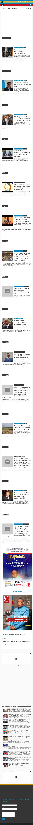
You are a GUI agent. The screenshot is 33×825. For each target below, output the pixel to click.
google (22, 2)
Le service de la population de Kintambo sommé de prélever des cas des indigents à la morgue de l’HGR (22, 187)
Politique (24, 80)
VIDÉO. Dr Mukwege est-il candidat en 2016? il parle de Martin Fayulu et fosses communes (22, 153)
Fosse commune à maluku (18, 47)
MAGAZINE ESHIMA (17, 591)
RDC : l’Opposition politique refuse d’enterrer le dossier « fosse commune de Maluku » (22, 118)
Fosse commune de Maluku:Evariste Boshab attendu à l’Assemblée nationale (20, 323)
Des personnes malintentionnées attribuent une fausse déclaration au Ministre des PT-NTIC (18, 731)
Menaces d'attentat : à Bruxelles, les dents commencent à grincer (20, 51)
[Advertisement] (16, 19)
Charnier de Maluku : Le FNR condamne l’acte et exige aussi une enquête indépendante (22, 427)
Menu (2, 2)
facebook (20, 2)
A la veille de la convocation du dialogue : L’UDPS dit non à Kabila (22, 84)
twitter (19, 2)
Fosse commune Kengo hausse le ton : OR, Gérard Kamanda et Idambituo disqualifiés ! (22, 356)
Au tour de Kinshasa (17, 182)
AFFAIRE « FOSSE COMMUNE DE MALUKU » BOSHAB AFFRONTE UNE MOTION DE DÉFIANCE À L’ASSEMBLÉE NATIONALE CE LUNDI (22, 256)
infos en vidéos (25, 286)
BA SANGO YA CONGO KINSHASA (7, 823)
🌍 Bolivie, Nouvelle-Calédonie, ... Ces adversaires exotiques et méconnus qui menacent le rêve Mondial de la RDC (19, 752)
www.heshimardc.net (7, 636)
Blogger (30, 823)
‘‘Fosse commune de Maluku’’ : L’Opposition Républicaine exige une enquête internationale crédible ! (22, 495)
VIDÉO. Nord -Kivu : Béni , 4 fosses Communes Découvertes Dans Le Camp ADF (21, 290)
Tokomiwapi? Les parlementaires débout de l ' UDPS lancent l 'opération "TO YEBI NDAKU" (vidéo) (19, 715)
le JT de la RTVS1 (26, 524)
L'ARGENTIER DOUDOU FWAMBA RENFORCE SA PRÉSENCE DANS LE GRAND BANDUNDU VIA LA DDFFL (19, 720)
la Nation (24, 423)
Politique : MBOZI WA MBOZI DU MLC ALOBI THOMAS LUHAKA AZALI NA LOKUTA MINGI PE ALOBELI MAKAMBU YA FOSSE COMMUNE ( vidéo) (22, 221)
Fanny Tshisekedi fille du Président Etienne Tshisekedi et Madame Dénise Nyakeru (18, 764)
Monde (24, 47)
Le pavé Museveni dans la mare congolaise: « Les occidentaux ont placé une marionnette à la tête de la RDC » (19, 709)
